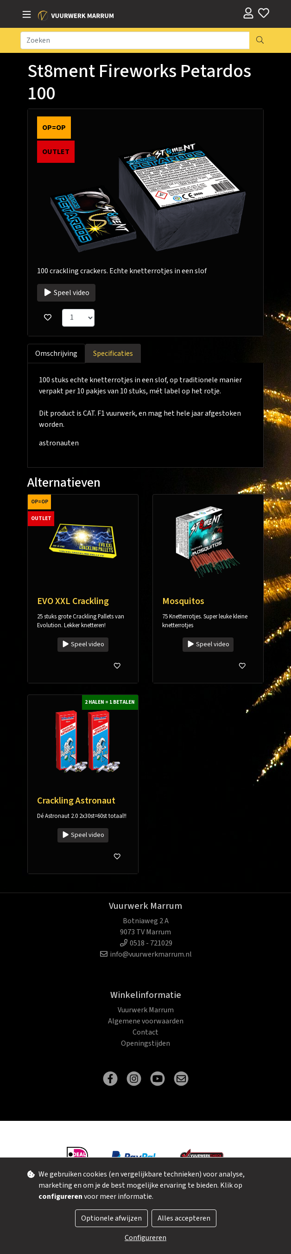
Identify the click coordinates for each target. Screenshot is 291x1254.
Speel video (66, 293)
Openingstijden (145, 1043)
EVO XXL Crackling (73, 601)
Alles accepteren (184, 1218)
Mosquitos (183, 601)
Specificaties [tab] (113, 353)
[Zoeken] (135, 40)
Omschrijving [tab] (56, 353)
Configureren (145, 1238)
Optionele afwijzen (111, 1218)
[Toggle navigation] (26, 14)
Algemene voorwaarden (145, 1021)
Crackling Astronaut (76, 800)
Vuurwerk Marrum (146, 1010)
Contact (145, 1032)
